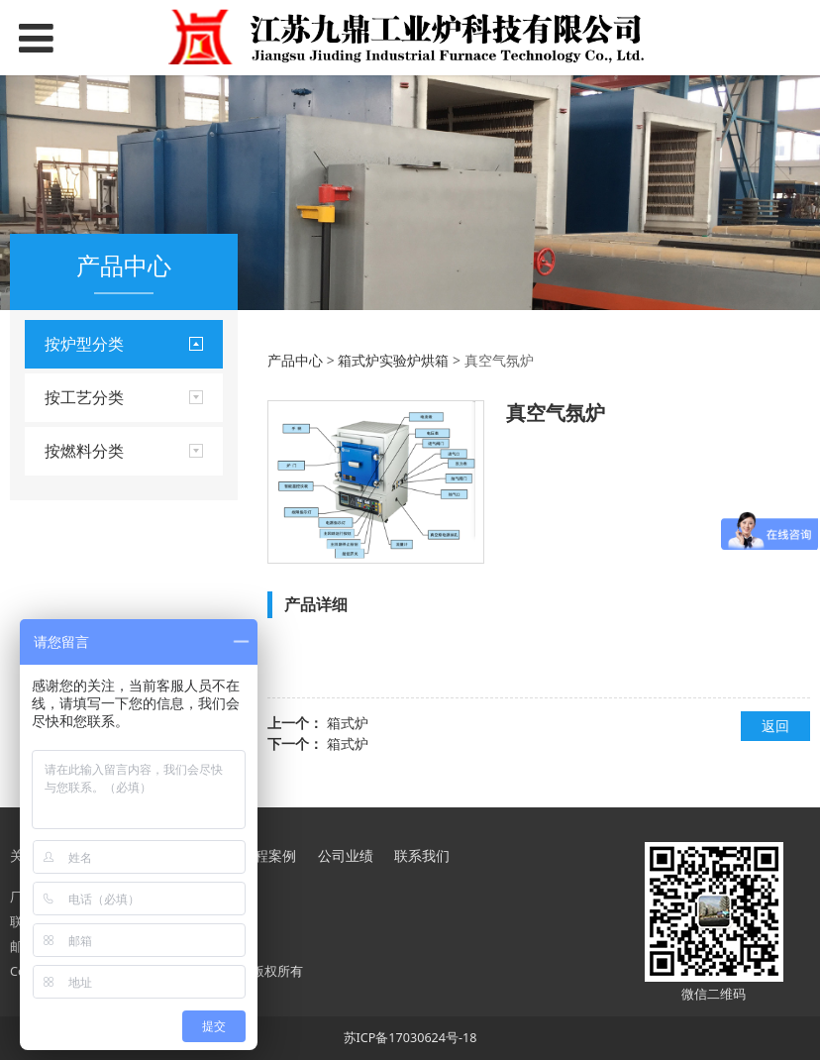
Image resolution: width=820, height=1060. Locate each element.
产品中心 (295, 360)
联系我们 (422, 855)
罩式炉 (65, 495)
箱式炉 (347, 722)
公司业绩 (345, 855)
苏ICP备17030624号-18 (410, 1037)
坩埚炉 (65, 530)
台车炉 (65, 394)
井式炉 (65, 428)
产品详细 (316, 604)
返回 (775, 725)
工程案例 (268, 855)
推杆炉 (65, 564)
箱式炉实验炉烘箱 (100, 462)
